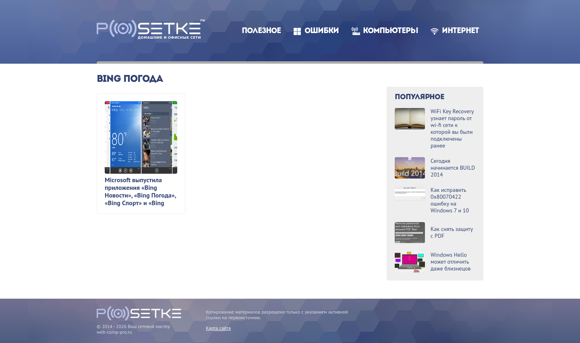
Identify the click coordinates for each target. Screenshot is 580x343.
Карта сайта (218, 328)
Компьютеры (390, 31)
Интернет (460, 31)
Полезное (261, 31)
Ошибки (321, 31)
